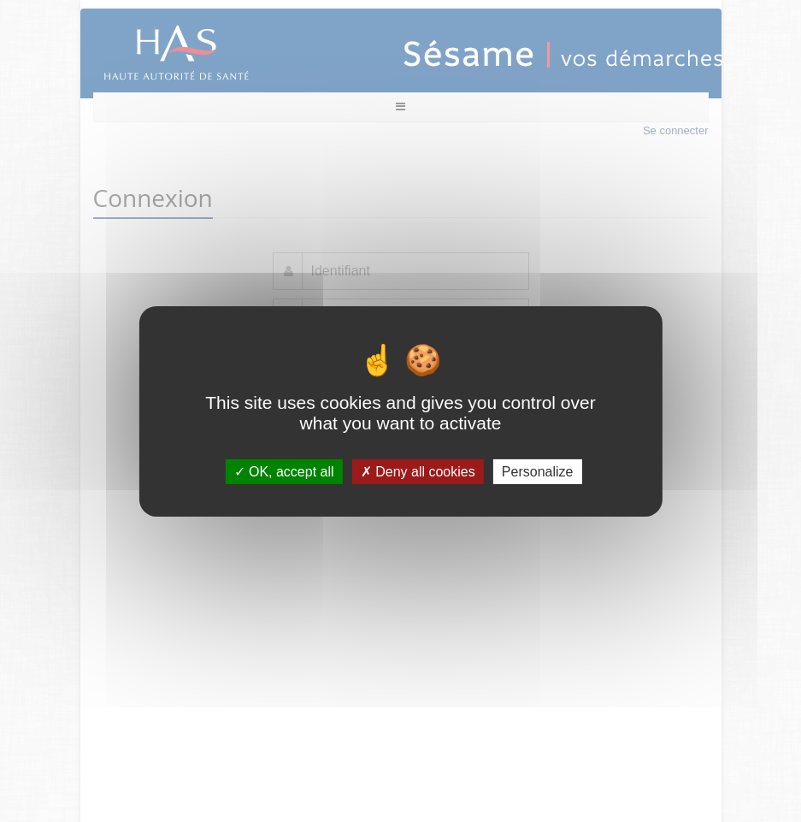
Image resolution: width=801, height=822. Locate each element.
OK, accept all (284, 471)
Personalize (538, 471)
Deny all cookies (418, 471)
